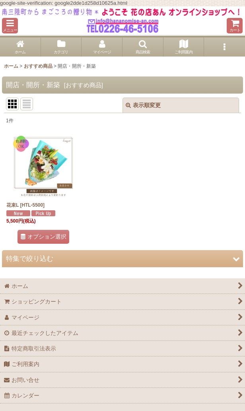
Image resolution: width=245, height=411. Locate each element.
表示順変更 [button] (143, 105)
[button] (10, 25)
